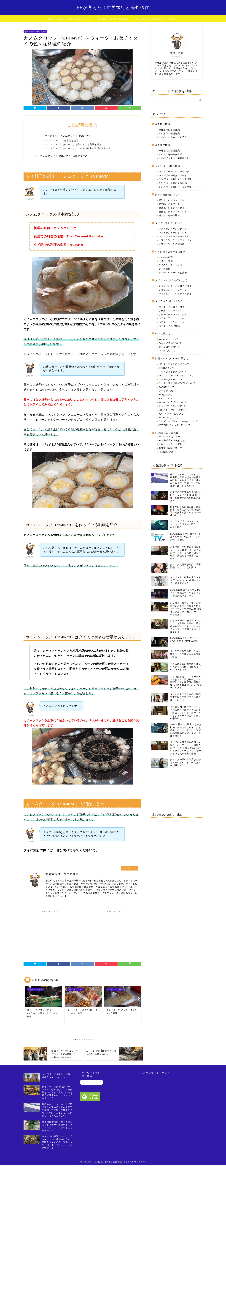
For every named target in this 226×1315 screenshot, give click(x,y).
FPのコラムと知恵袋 (166, 432)
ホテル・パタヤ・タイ (170, 310)
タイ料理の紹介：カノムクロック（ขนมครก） (66, 135)
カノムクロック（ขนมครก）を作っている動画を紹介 (73, 144)
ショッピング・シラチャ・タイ (175, 293)
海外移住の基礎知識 (169, 150)
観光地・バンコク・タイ (172, 200)
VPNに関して (162, 333)
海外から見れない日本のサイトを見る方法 (69, 19)
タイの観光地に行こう (167, 194)
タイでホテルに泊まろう (169, 301)
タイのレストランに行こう (170, 223)
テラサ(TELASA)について (172, 406)
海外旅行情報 (162, 124)
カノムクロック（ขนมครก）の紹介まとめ (64, 155)
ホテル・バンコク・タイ (172, 307)
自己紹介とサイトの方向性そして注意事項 (157, 19)
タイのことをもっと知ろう (173, 137)
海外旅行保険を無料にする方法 (113, 19)
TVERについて (166, 368)
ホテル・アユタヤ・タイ (172, 318)
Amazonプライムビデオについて (176, 375)
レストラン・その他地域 (172, 244)
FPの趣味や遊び (167, 452)
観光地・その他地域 (169, 215)
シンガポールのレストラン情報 (175, 187)
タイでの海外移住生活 (170, 154)
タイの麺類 (164, 269)
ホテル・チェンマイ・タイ (173, 314)
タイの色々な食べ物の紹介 (170, 251)
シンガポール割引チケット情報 (175, 179)
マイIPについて (167, 351)
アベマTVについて (168, 391)
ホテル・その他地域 (169, 326)
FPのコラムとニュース (171, 436)
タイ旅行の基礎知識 (169, 133)
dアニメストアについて (171, 414)
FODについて (166, 398)
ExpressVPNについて (170, 343)
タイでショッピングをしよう (171, 280)
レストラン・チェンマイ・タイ (175, 240)
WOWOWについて (168, 417)
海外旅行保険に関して (170, 448)
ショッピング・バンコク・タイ (175, 286)
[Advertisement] (49, 933)
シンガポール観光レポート (173, 175)
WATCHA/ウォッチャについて (175, 425)
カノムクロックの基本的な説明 (61, 140)
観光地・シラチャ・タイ (172, 208)
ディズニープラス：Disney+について (178, 421)
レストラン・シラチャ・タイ (174, 236)
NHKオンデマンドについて (173, 410)
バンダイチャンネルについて (174, 364)
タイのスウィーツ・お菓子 (35, 32)
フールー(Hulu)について (171, 379)
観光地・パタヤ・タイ (170, 204)
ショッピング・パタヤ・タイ (174, 290)
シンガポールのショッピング (174, 171)
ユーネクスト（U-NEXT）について (177, 383)
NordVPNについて (168, 339)
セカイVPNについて (169, 347)
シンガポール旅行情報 (167, 166)
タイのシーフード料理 (170, 265)
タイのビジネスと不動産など (174, 158)
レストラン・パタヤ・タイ (173, 232)
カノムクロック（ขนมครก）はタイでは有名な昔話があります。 (79, 148)
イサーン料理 (166, 261)
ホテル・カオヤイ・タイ (172, 322)
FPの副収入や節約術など (172, 440)
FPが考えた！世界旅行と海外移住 (113, 7)
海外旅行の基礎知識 (169, 130)
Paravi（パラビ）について (173, 402)
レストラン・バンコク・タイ (174, 229)
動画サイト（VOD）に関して (171, 358)
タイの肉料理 (166, 257)
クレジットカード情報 (170, 444)
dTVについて (165, 394)
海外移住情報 (162, 145)
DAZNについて (167, 387)
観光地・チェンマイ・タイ (173, 212)
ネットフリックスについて (173, 372)
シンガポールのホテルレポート (175, 183)
